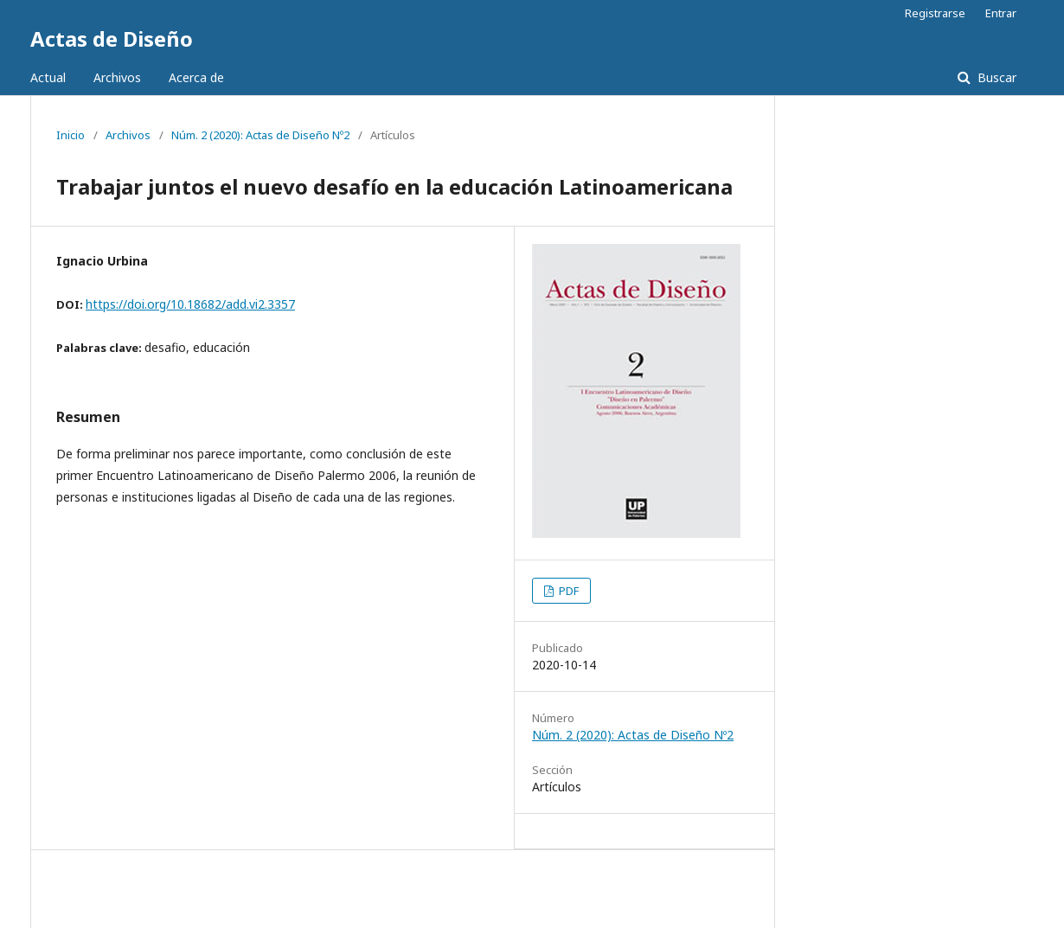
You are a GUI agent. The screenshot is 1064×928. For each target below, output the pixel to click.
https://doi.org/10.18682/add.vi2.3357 (190, 304)
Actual (48, 77)
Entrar (1000, 13)
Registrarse (935, 13)
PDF (567, 590)
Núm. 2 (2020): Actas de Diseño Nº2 (260, 135)
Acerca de (196, 77)
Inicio (70, 135)
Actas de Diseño (111, 38)
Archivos (117, 77)
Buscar (995, 77)
